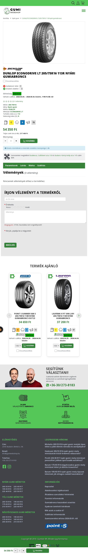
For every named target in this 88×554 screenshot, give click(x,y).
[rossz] (12, 207)
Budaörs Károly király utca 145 (66, 155)
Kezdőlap (6, 18)
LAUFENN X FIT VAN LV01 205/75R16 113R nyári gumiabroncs (63, 315)
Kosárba (28, 345)
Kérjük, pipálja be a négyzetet (18, 231)
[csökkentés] (5, 141)
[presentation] (21, 236)
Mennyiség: (8, 137)
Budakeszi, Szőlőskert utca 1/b (41, 155)
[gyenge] (15, 207)
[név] (35, 199)
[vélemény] (45, 216)
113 (18, 114)
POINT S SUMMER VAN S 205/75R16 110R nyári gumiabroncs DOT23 (25, 315)
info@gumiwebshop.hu (11, 453)
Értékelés (10, 204)
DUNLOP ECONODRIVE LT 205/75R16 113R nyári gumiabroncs (42, 18)
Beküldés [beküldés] (10, 245)
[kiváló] (23, 207)
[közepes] (18, 207)
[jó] (21, 207)
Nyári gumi (15, 18)
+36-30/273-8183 (62, 385)
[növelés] (16, 141)
